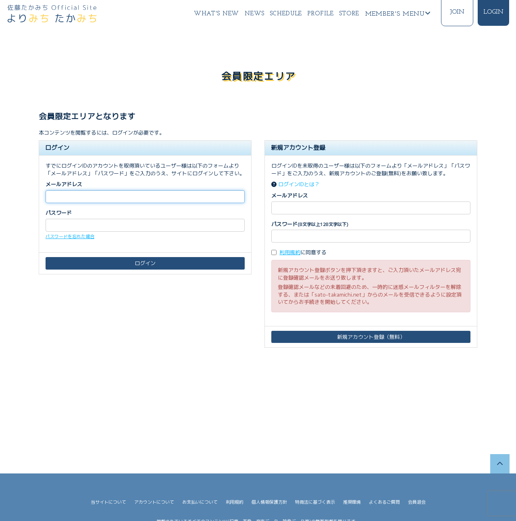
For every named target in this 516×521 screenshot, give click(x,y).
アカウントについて (154, 502)
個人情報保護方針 (269, 502)
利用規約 (289, 252)
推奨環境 (352, 502)
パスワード (59, 212)
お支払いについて (200, 502)
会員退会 (417, 502)
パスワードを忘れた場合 (70, 236)
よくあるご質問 (384, 502)
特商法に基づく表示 (315, 502)
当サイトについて (108, 502)
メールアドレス (64, 184)
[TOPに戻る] (500, 463)
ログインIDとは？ (299, 184)
